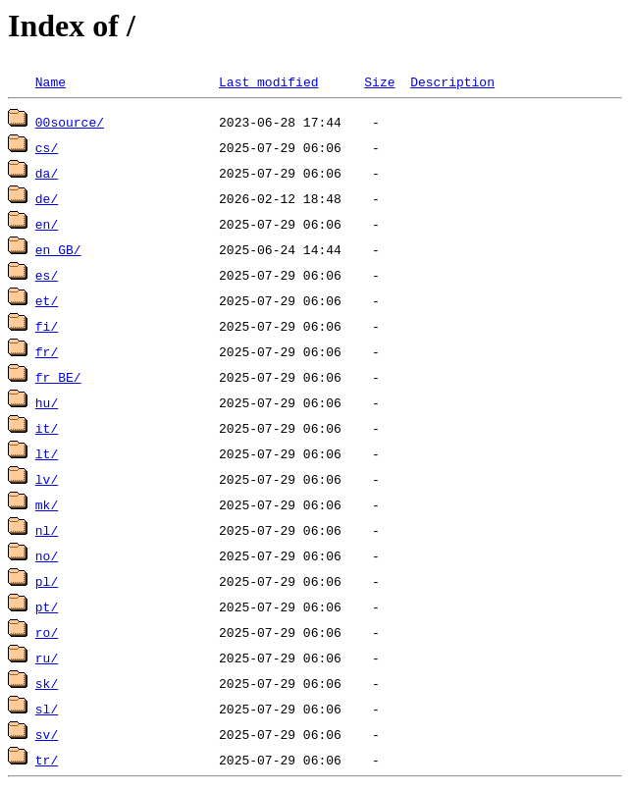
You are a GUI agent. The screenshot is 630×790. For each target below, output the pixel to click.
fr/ (46, 351)
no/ (46, 555)
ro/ (46, 632)
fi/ (46, 326)
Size (379, 81)
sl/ (46, 708)
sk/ (46, 683)
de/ (46, 198)
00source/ (69, 122)
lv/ (46, 479)
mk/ (46, 504)
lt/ (46, 453)
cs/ (46, 147)
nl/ (46, 530)
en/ (46, 224)
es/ (46, 275)
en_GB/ (58, 249)
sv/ (46, 734)
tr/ (46, 759)
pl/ (46, 581)
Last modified (268, 81)
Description (452, 81)
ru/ (46, 657)
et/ (46, 300)
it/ (46, 428)
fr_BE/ (58, 377)
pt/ (46, 606)
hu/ (46, 402)
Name (50, 81)
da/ (46, 173)
